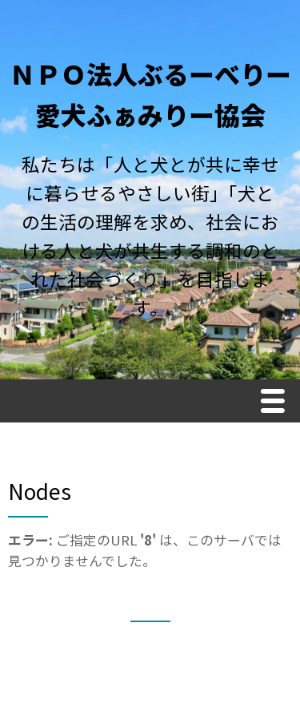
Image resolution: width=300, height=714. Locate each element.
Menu (277, 403)
